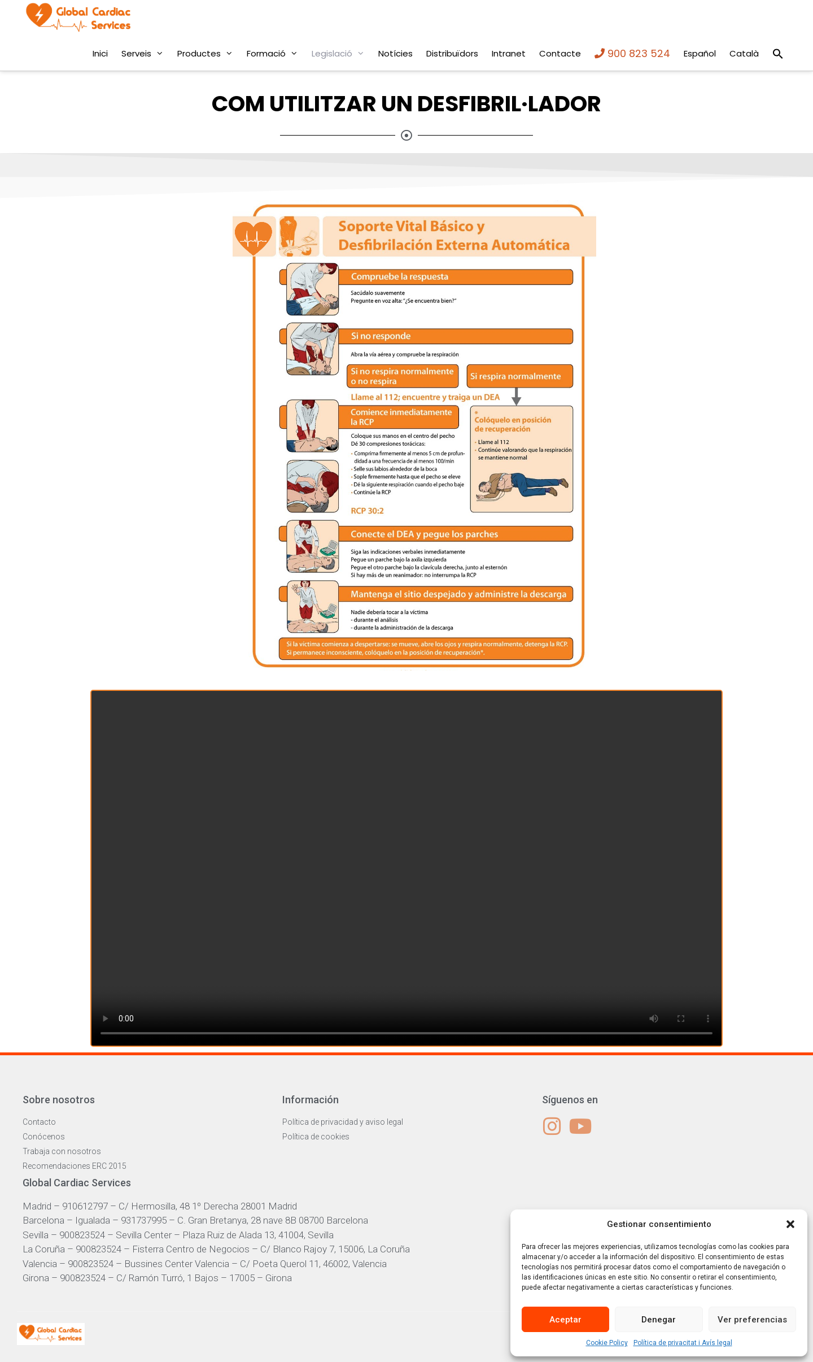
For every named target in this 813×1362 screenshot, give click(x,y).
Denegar (658, 1320)
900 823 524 (632, 53)
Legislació (341, 54)
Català (744, 53)
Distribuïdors (452, 53)
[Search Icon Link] (778, 54)
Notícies (395, 53)
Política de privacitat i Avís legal (682, 1343)
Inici (100, 53)
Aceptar (565, 1320)
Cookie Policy (607, 1343)
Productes (208, 54)
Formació (276, 54)
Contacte (560, 53)
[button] (790, 1224)
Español (700, 53)
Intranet (509, 53)
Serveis (146, 54)
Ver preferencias (752, 1320)
